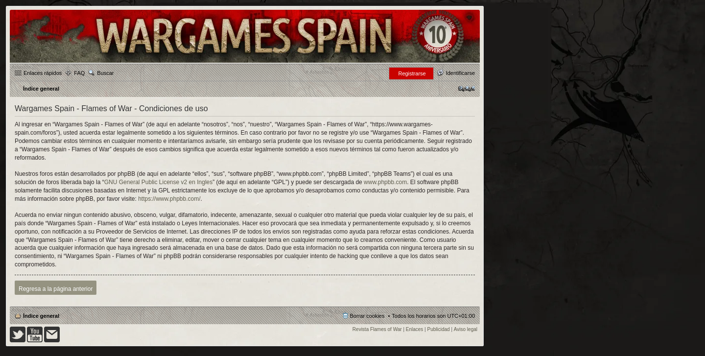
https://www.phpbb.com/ (169, 198)
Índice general (41, 316)
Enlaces (414, 329)
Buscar (105, 73)
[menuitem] (466, 89)
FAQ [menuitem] (79, 73)
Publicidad (438, 329)
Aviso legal (465, 329)
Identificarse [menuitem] (460, 73)
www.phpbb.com (385, 182)
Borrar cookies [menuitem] (367, 316)
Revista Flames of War (377, 329)
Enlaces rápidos (43, 73)
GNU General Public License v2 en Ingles (158, 182)
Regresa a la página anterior (56, 288)
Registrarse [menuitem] (411, 73)
